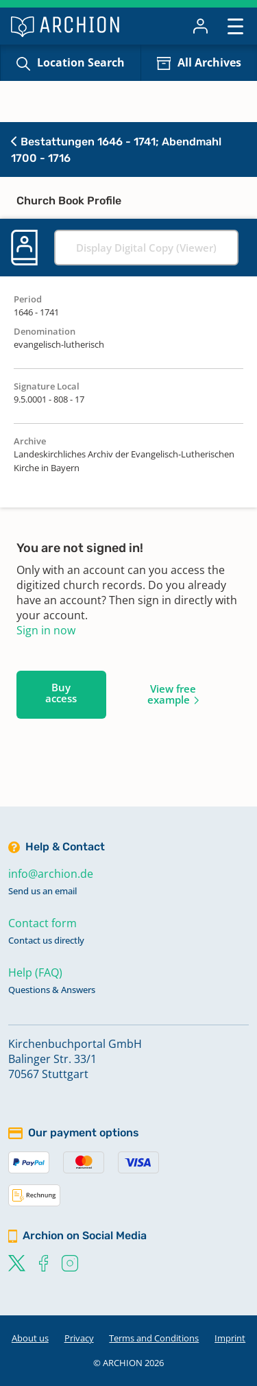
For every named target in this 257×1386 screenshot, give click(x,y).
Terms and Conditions (154, 1338)
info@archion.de (50, 873)
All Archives (209, 62)
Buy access (61, 692)
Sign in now (45, 630)
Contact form (42, 923)
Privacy (79, 1338)
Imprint (230, 1338)
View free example (171, 694)
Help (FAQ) (35, 972)
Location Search (81, 62)
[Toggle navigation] (235, 25)
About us (30, 1338)
